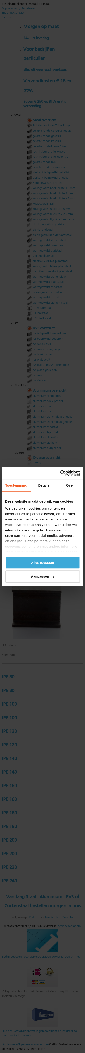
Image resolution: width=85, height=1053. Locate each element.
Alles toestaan (42, 562)
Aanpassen (42, 576)
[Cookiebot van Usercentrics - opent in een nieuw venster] (60, 473)
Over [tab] (70, 485)
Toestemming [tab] (16, 485)
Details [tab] (43, 485)
